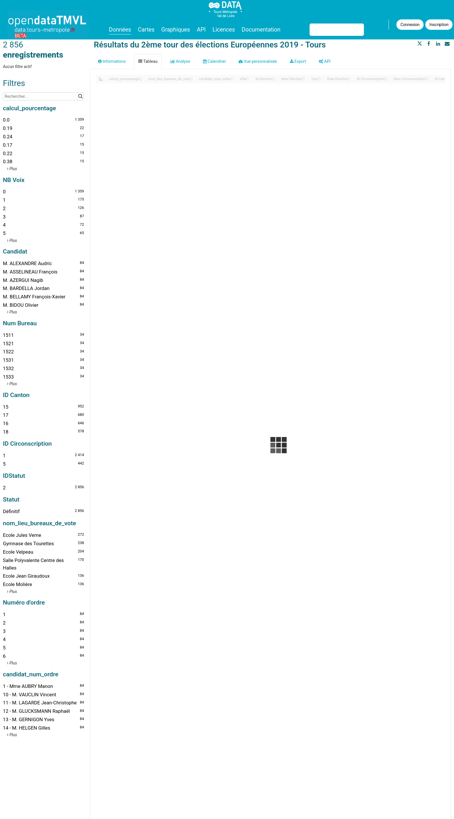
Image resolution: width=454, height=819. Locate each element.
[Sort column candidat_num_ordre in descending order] (231, 79)
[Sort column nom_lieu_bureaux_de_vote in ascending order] (191, 77)
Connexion (410, 24)
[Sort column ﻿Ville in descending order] (247, 79)
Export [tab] (298, 61)
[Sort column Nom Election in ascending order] (303, 77)
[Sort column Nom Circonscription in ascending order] (427, 77)
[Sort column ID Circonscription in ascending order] (386, 77)
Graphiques (175, 29)
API (201, 29)
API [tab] (324, 61)
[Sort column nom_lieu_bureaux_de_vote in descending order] (191, 79)
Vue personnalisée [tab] (258, 61)
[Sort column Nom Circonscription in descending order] (427, 79)
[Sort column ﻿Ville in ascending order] (247, 77)
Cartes (146, 29)
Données (120, 29)
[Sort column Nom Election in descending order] (303, 79)
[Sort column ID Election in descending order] (273, 79)
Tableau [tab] (147, 61)
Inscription (438, 24)
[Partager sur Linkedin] (438, 44)
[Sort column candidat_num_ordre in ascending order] (231, 77)
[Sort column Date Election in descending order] (348, 79)
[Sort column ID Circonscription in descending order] (386, 79)
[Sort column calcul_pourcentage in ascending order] (140, 77)
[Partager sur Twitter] (420, 44)
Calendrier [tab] (214, 61)
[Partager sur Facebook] (429, 44)
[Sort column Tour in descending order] (319, 79)
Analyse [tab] (180, 61)
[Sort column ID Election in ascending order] (273, 77)
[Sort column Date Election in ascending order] (348, 77)
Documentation (261, 29)
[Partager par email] (447, 44)
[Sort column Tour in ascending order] (319, 77)
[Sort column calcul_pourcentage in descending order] (140, 79)
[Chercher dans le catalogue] (80, 96)
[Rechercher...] (43, 96)
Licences (224, 29)
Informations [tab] (112, 61)
